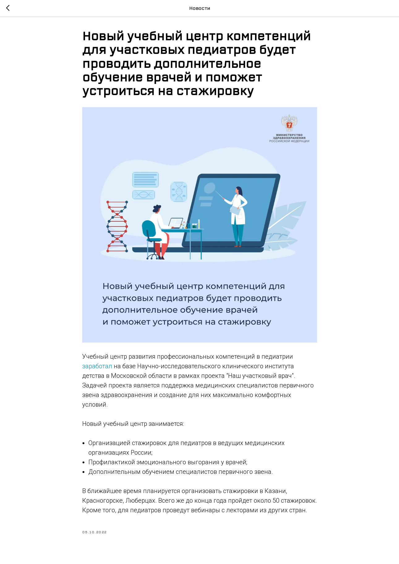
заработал (97, 366)
